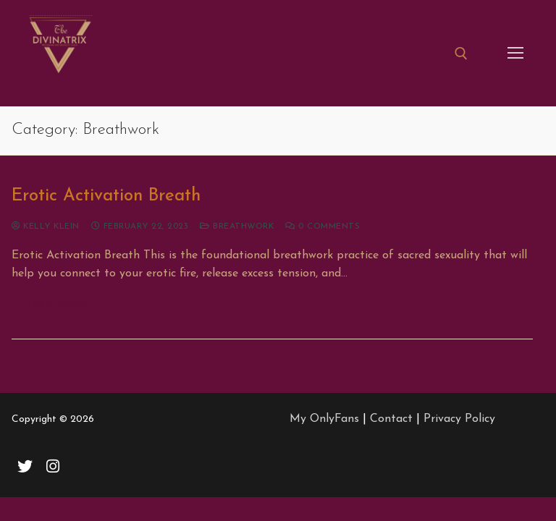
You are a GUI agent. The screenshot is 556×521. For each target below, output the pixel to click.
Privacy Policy (459, 419)
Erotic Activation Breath (106, 196)
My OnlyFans (324, 419)
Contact (391, 419)
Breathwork (237, 226)
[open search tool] (461, 53)
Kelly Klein (46, 226)
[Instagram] (53, 466)
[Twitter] (25, 466)
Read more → (63, 305)
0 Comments (322, 226)
